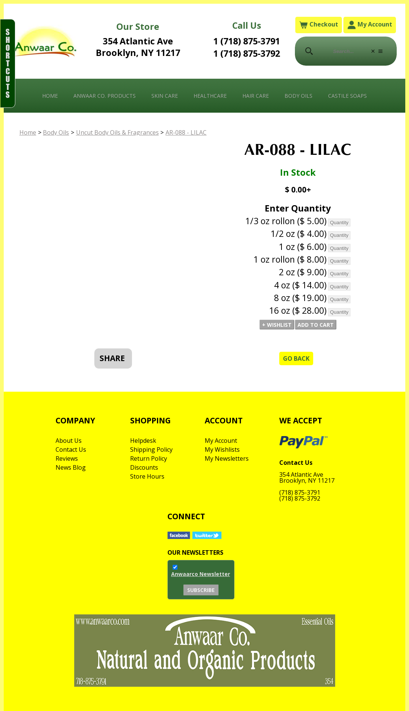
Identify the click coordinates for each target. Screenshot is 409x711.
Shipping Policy (151, 449)
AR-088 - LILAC (186, 132)
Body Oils (298, 95)
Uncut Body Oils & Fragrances (117, 132)
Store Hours (147, 476)
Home (50, 95)
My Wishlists (222, 449)
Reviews (67, 458)
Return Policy (148, 458)
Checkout (318, 24)
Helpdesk (143, 440)
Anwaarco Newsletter (200, 573)
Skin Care (164, 95)
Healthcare (210, 95)
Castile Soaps (347, 95)
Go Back (296, 358)
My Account (369, 24)
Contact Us (71, 449)
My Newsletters (227, 458)
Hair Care (255, 95)
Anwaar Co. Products (104, 95)
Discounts (144, 467)
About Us (69, 440)
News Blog (71, 467)
